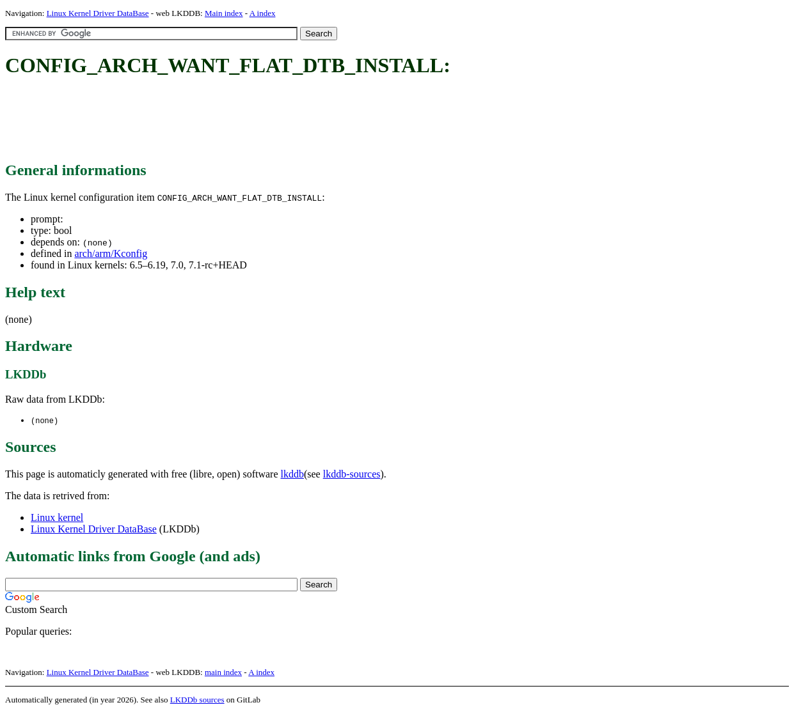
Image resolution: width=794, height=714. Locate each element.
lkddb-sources (352, 474)
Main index (224, 13)
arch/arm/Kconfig (110, 253)
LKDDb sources (197, 700)
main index (223, 673)
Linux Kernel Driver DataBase (98, 13)
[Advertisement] (238, 120)
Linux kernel (57, 518)
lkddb (292, 474)
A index (263, 13)
